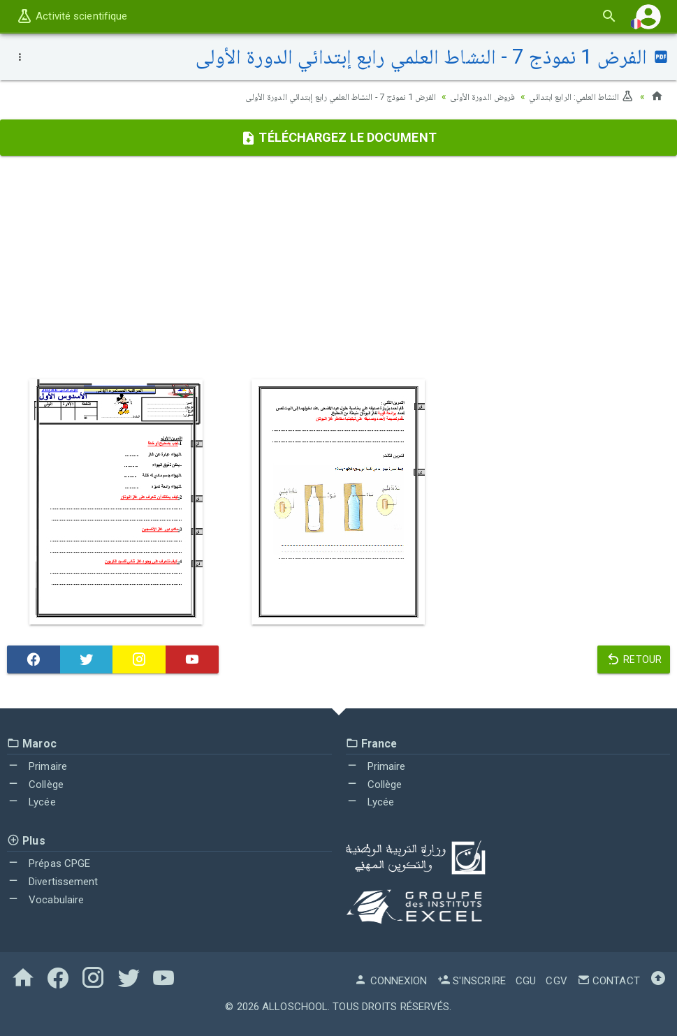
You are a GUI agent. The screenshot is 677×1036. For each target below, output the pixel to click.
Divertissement (53, 881)
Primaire (37, 766)
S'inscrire (471, 981)
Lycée (31, 802)
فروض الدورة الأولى (469, 96)
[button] (648, 16)
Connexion (390, 981)
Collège (35, 784)
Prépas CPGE (48, 863)
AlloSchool (295, 1006)
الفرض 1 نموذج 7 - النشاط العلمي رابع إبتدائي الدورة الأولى (312, 96)
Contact (608, 981)
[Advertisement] (338, 267)
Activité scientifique (71, 16)
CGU (526, 981)
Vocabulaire (45, 899)
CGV (556, 981)
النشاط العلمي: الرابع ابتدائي (577, 96)
